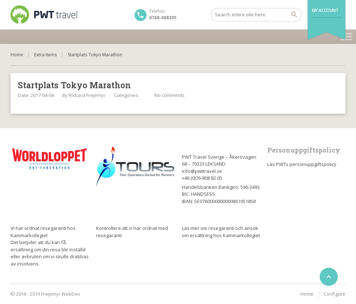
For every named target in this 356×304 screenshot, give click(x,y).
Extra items (45, 55)
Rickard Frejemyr (87, 95)
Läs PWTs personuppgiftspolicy (301, 164)
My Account (325, 10)
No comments (170, 95)
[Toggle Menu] (346, 36)
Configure (334, 294)
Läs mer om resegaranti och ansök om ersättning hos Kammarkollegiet (221, 232)
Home (17, 55)
